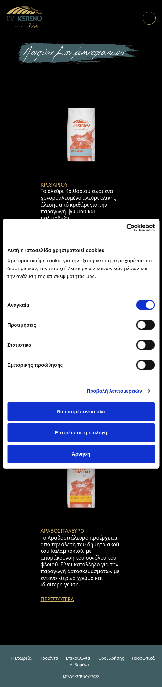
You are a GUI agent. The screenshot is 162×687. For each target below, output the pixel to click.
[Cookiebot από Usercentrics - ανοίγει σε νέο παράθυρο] (126, 228)
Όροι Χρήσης (111, 658)
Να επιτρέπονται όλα (81, 411)
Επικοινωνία (78, 658)
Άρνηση (81, 454)
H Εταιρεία (21, 658)
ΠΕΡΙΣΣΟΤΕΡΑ (57, 599)
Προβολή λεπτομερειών (114, 391)
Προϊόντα (48, 658)
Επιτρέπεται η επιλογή (81, 432)
